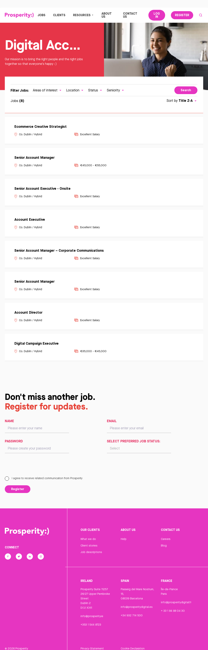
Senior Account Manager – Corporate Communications (59, 250)
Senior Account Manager (34, 157)
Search (186, 90)
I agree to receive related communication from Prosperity (43, 478)
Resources (83, 15)
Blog (164, 546)
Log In (157, 15)
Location (75, 90)
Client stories (89, 546)
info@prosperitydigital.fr (176, 602)
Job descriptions (91, 552)
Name (9, 421)
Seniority (116, 90)
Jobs (41, 15)
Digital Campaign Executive (36, 343)
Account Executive (29, 219)
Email (112, 421)
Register (182, 15)
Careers (165, 539)
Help (123, 539)
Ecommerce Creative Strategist (40, 126)
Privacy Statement (92, 643)
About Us (107, 15)
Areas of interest (47, 90)
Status (95, 90)
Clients (59, 15)
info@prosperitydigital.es (136, 607)
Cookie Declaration (133, 643)
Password (14, 441)
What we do (88, 539)
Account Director (28, 312)
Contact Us (130, 15)
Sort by (181, 101)
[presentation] (34, 466)
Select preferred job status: (133, 441)
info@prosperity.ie (92, 616)
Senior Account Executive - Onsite (42, 188)
